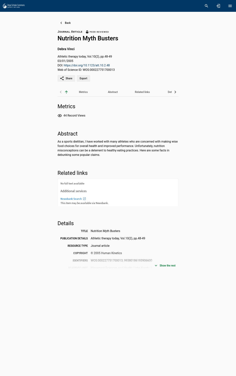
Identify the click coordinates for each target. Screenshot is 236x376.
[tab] (83, 92)
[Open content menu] (230, 5)
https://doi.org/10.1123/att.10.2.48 (87, 65)
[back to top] (66, 92)
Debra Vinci (66, 49)
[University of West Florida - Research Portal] (13, 6)
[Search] (206, 5)
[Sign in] (218, 5)
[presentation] (118, 192)
